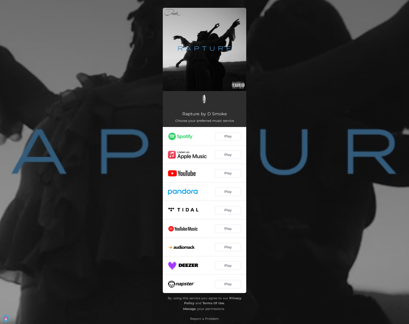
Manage (189, 309)
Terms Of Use (213, 303)
